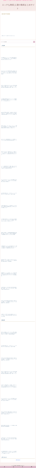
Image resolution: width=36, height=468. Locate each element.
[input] (18, 42)
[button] (34, 42)
